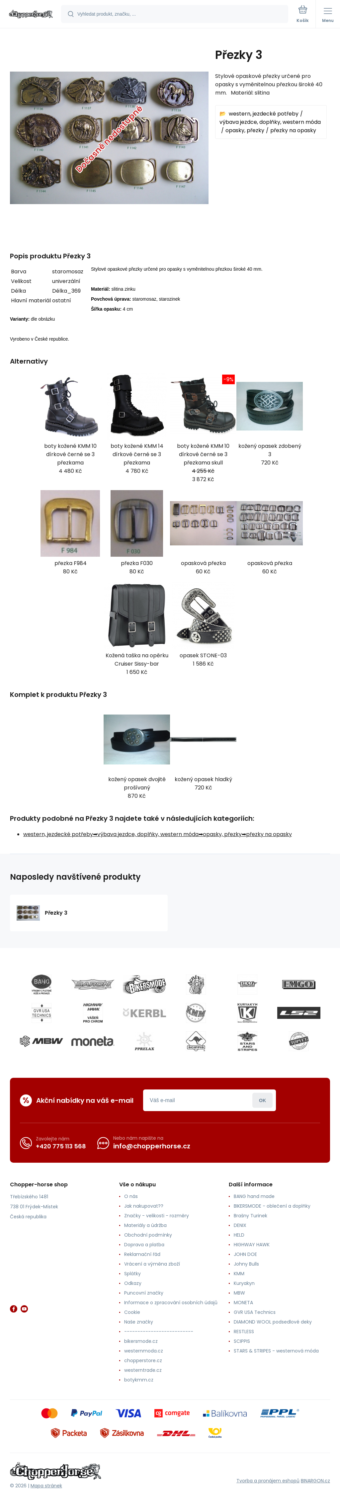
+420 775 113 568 (61, 1146)
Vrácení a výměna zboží (152, 1264)
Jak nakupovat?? (143, 1206)
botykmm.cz (138, 1379)
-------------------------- (158, 1331)
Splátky (132, 1273)
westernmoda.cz (143, 1350)
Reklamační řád (142, 1254)
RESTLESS (244, 1331)
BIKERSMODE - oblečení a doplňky (272, 1206)
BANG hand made (254, 1196)
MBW (239, 1293)
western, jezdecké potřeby (263, 114)
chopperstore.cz (143, 1360)
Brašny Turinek (250, 1215)
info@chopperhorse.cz (151, 1146)
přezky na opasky (293, 130)
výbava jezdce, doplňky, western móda (270, 122)
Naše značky (138, 1322)
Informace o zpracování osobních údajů (170, 1302)
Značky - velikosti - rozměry (156, 1215)
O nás (131, 1196)
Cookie (132, 1312)
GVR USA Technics (255, 1312)
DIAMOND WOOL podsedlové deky (273, 1322)
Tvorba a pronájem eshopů (267, 1480)
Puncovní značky (143, 1293)
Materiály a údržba (145, 1225)
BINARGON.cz (315, 1480)
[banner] (31, 14)
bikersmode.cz (141, 1341)
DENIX (240, 1225)
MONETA (243, 1302)
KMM (239, 1273)
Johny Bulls (246, 1264)
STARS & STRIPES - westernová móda (276, 1350)
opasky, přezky (244, 130)
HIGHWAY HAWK (252, 1244)
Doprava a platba (144, 1244)
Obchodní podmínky (148, 1235)
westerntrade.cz (143, 1370)
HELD (239, 1235)
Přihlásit (262, 1100)
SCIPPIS (242, 1341)
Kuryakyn (244, 1283)
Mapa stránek (46, 1485)
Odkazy (132, 1283)
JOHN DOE (245, 1254)
